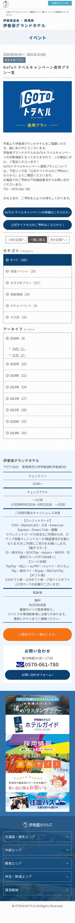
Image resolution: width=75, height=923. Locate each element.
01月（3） (19, 355)
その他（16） (19, 317)
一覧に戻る (37, 239)
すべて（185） (19, 260)
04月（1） (19, 349)
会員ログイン (58, 3)
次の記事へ (58, 239)
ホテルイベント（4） (24, 305)
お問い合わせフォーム (37, 674)
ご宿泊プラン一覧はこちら (37, 634)
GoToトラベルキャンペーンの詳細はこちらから (37, 212)
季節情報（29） (21, 294)
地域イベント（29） (24, 271)
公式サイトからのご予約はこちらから (36, 224)
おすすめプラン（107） (26, 282)
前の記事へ (17, 239)
